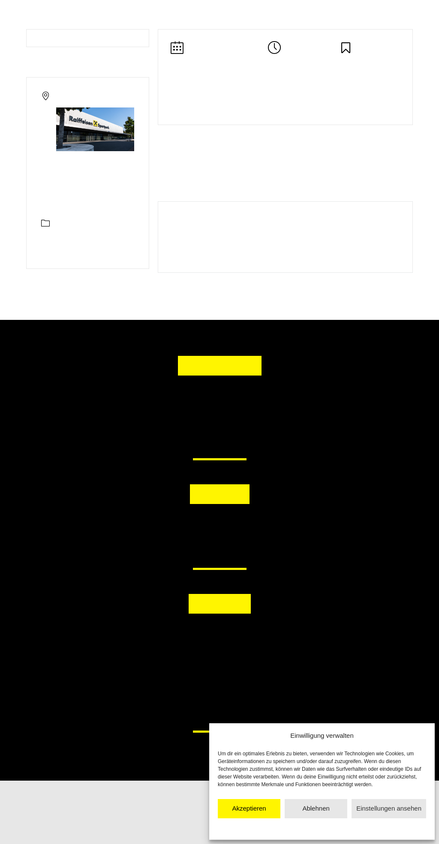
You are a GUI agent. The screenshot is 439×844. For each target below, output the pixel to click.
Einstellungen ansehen (388, 808)
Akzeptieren (249, 808)
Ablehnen (315, 808)
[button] (175, 525)
